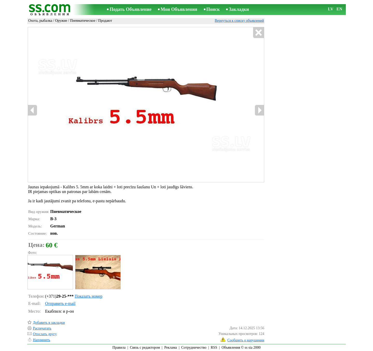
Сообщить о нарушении (245, 340)
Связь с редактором (145, 347)
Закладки (239, 9)
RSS (214, 347)
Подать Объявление (131, 9)
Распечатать (42, 328)
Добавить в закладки (49, 323)
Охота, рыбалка (40, 21)
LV (330, 9)
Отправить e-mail (60, 303)
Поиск (213, 9)
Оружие (61, 21)
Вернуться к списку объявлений (239, 21)
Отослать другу (45, 334)
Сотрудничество (193, 347)
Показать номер (88, 296)
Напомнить (41, 340)
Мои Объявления (179, 9)
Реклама (170, 347)
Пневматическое (82, 21)
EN (339, 9)
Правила (119, 347)
